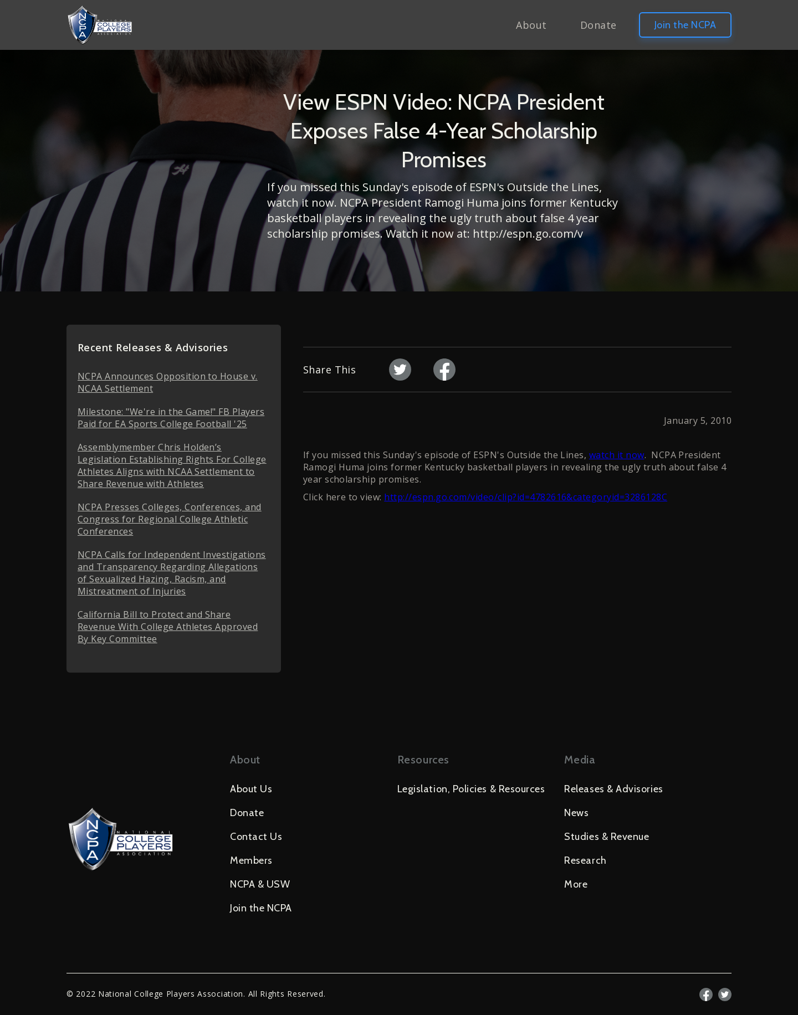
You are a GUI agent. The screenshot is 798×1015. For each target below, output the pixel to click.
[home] (99, 25)
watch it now (616, 455)
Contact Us (256, 837)
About (531, 25)
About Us (251, 789)
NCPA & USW (260, 884)
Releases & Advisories (613, 789)
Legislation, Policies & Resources (471, 789)
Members (251, 860)
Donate (598, 25)
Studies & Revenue (606, 837)
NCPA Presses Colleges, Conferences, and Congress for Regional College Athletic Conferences (170, 519)
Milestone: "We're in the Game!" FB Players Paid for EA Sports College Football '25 (171, 418)
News (576, 813)
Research (585, 860)
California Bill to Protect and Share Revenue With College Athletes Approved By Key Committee (168, 626)
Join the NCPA (685, 25)
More (575, 884)
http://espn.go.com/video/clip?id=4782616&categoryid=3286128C (525, 497)
